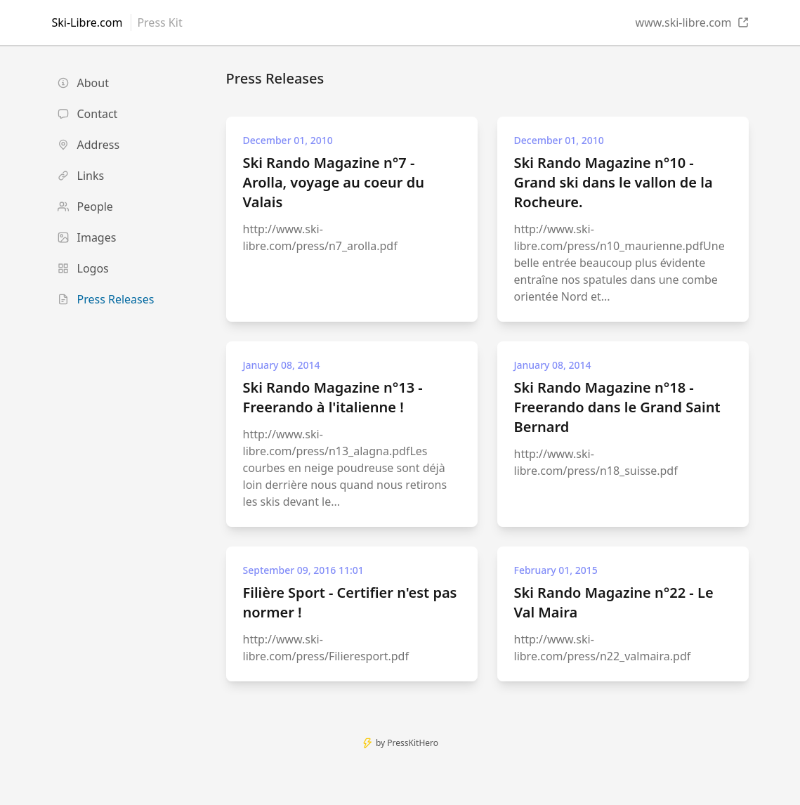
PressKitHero (412, 743)
